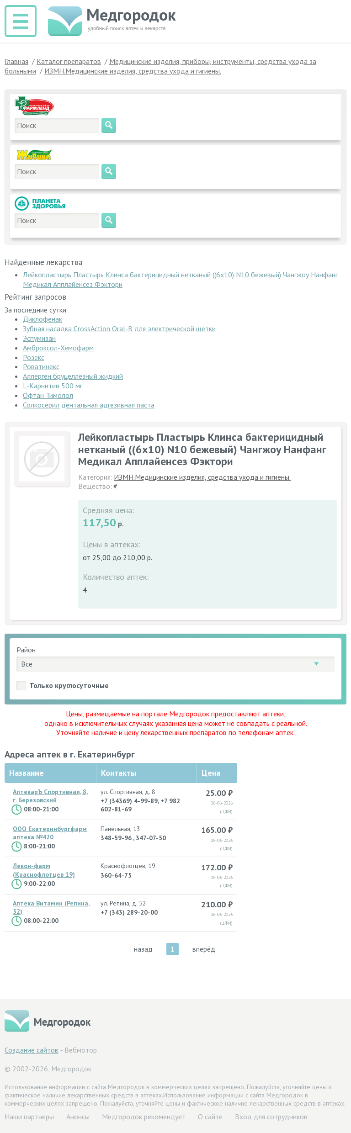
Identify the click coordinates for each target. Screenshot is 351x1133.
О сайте (210, 1116)
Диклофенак (42, 318)
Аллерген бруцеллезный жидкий (73, 376)
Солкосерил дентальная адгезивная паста (88, 404)
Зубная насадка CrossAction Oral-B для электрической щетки (119, 328)
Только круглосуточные (69, 685)
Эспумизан (39, 338)
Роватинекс (41, 366)
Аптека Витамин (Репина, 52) (51, 907)
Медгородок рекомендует (144, 1116)
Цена (211, 773)
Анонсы (78, 1116)
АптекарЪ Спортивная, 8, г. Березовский (50, 796)
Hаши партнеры (29, 1116)
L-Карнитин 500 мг (52, 385)
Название (26, 773)
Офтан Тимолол (48, 395)
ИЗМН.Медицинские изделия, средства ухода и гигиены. (202, 477)
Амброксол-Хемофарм (58, 347)
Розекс (33, 357)
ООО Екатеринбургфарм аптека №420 (50, 833)
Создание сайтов (31, 1049)
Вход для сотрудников (271, 1116)
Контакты (118, 773)
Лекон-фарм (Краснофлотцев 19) (44, 870)
